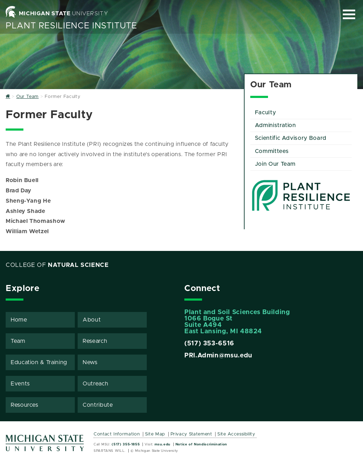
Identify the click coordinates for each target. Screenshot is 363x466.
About (92, 320)
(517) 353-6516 (209, 343)
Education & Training (39, 362)
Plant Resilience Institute (71, 26)
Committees (272, 151)
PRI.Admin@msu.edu (218, 355)
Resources (24, 405)
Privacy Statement (191, 434)
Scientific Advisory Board (290, 138)
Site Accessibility (236, 434)
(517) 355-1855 (126, 444)
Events (20, 383)
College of (57, 265)
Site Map (155, 434)
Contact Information (117, 434)
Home (19, 320)
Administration (275, 125)
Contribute (98, 405)
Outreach (95, 383)
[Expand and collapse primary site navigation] (349, 14)
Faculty (265, 112)
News (90, 362)
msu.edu (163, 444)
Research (95, 341)
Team (18, 341)
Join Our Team (275, 164)
